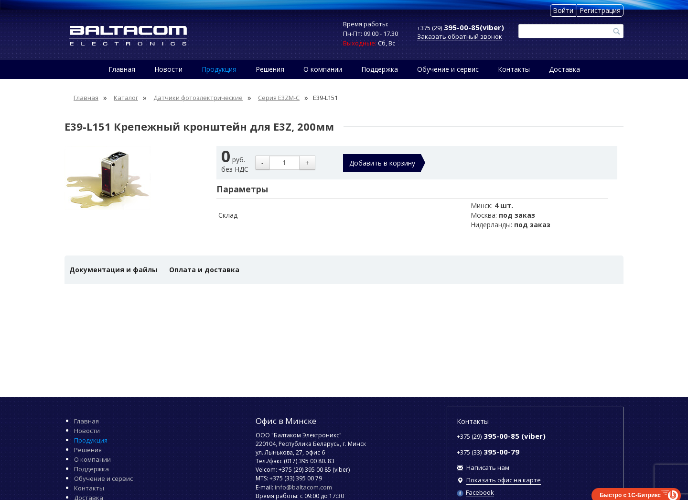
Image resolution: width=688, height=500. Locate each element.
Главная (121, 69)
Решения (270, 69)
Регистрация (600, 10)
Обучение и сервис (448, 69)
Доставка (564, 69)
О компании (322, 69)
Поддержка (379, 69)
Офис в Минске (286, 420)
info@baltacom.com (303, 487)
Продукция (219, 69)
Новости (168, 69)
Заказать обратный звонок (459, 36)
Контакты (514, 69)
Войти (563, 10)
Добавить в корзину (382, 162)
